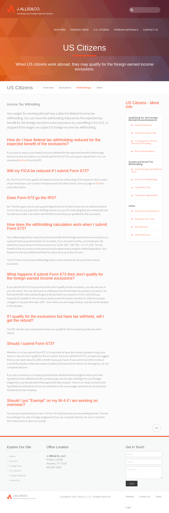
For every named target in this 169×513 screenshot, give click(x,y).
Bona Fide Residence (145, 151)
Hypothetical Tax (143, 187)
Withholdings (84, 87)
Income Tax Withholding (146, 179)
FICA (98, 183)
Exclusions (65, 87)
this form (23, 160)
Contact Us (14, 480)
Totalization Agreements (146, 195)
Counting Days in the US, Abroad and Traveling (144, 142)
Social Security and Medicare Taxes (146, 170)
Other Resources (142, 234)
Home (12, 456)
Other (99, 87)
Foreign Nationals (17, 475)
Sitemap (130, 496)
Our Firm (13, 461)
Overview (48, 87)
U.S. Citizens (15, 470)
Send (131, 483)
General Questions (143, 124)
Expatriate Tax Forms (144, 218)
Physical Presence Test (145, 132)
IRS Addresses (141, 226)
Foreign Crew (15, 465)
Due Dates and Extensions (147, 210)
